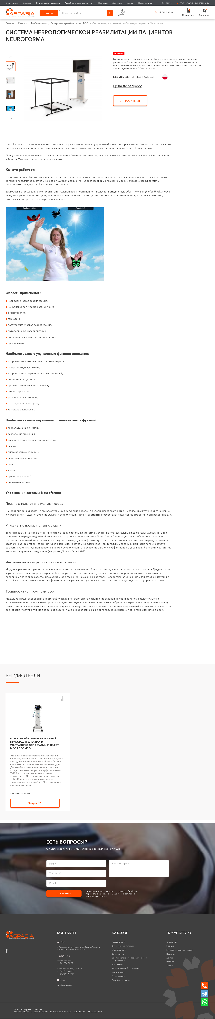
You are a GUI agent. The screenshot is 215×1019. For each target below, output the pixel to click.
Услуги (130, 3)
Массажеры (117, 964)
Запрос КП (35, 803)
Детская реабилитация (123, 946)
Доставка (117, 3)
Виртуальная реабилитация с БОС (69, 23)
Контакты (167, 3)
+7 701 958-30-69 (163, 12)
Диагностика (118, 954)
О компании (12, 3)
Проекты (103, 3)
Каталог (22, 23)
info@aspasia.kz (64, 985)
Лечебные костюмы (121, 980)
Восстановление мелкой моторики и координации (129, 959)
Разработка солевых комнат (79, 3)
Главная (10, 23)
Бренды (27, 3)
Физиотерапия (119, 950)
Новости (170, 962)
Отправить (64, 894)
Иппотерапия (118, 972)
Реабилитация (39, 23)
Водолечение (118, 976)
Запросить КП (130, 100)
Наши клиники (146, 3)
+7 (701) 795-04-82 (65, 971)
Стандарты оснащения (48, 3)
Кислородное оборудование (126, 968)
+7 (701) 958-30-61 (65, 974)
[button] (10, 56)
